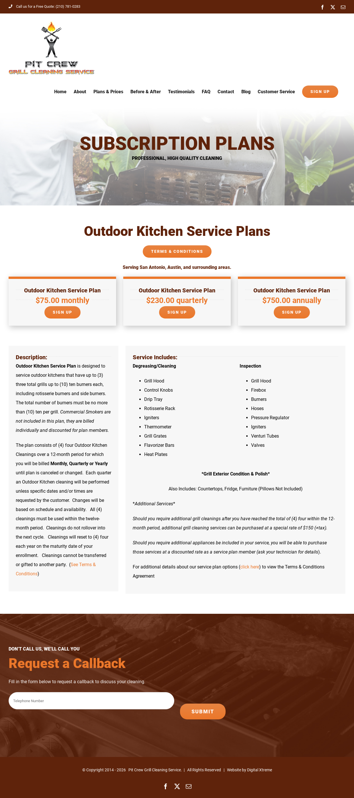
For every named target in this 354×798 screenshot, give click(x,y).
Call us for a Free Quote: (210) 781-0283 (44, 6)
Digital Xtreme (259, 770)
